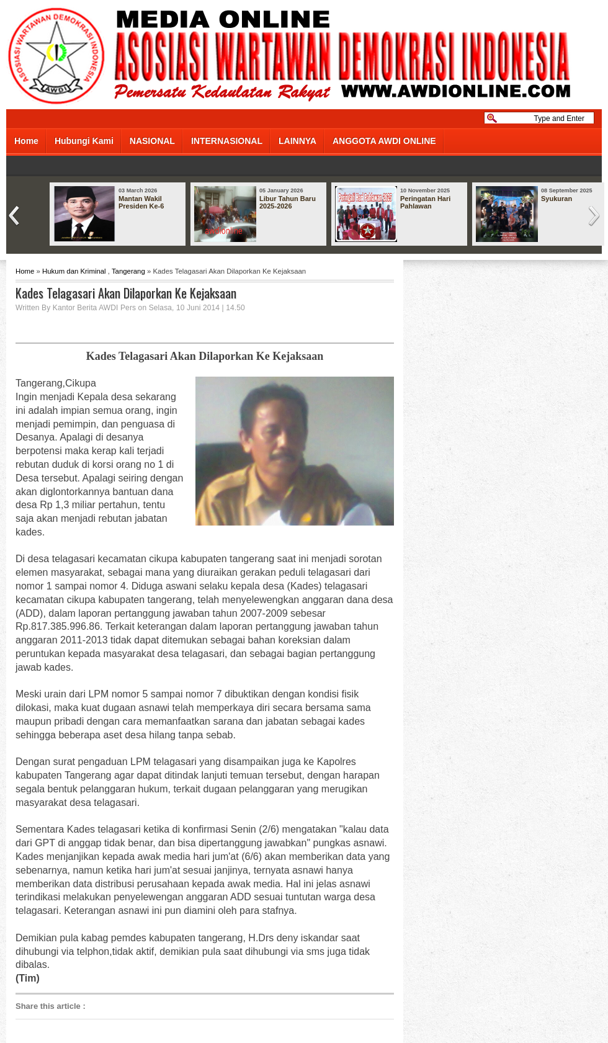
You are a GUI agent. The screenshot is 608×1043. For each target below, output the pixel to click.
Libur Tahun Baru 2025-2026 (287, 202)
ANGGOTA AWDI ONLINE (384, 141)
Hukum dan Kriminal (74, 271)
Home (26, 141)
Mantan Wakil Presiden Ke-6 (141, 202)
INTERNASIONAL (226, 141)
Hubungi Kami (84, 141)
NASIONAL (152, 141)
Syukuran (556, 198)
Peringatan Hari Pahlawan (425, 202)
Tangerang (128, 271)
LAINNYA (297, 141)
